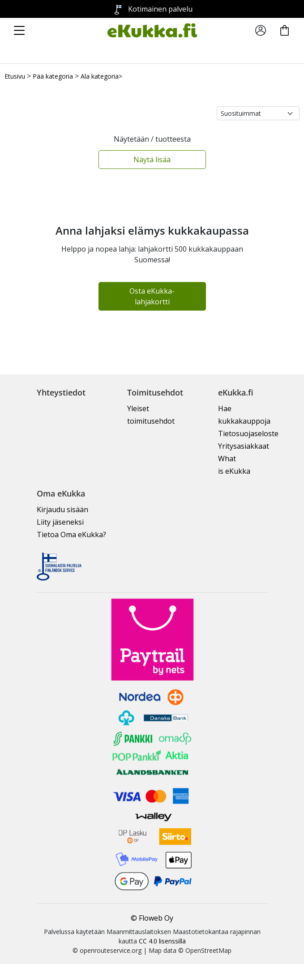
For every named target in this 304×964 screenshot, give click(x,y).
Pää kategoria (53, 76)
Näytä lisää (152, 159)
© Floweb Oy (152, 918)
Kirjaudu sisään (62, 509)
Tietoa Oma (71, 534)
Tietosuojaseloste (248, 433)
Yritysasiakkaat (243, 446)
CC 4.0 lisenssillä (162, 941)
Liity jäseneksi (60, 522)
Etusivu (14, 76)
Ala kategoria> (101, 76)
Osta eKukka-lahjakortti (152, 296)
